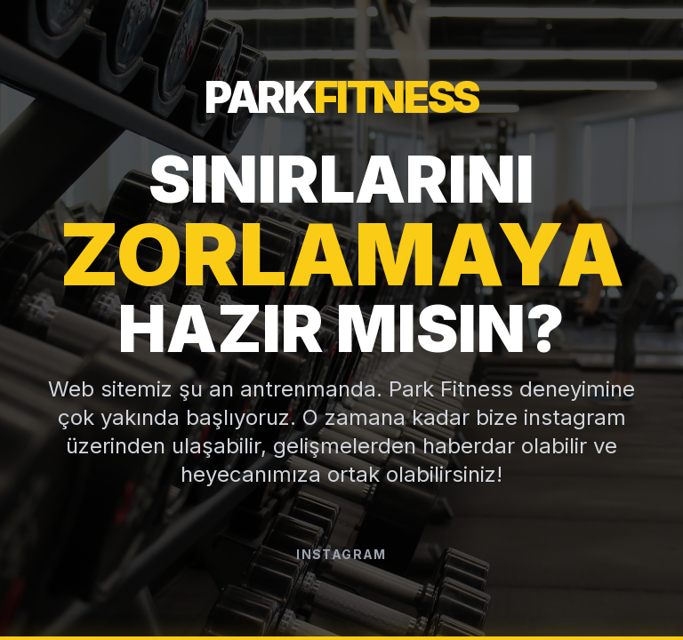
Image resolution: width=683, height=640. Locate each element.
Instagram (341, 554)
